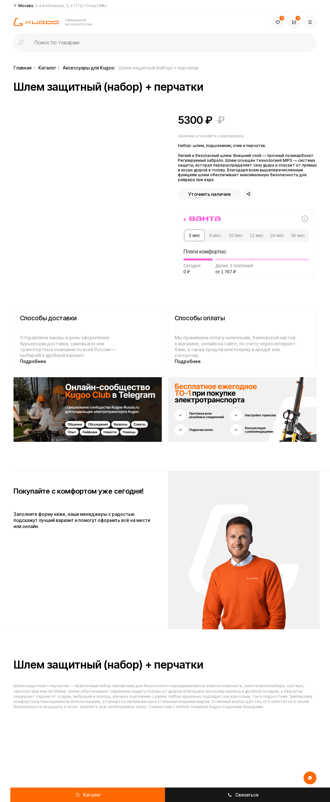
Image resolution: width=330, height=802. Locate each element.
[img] (88, 409)
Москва (62, 5)
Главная (23, 67)
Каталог (47, 67)
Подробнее (33, 361)
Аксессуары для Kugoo (88, 67)
